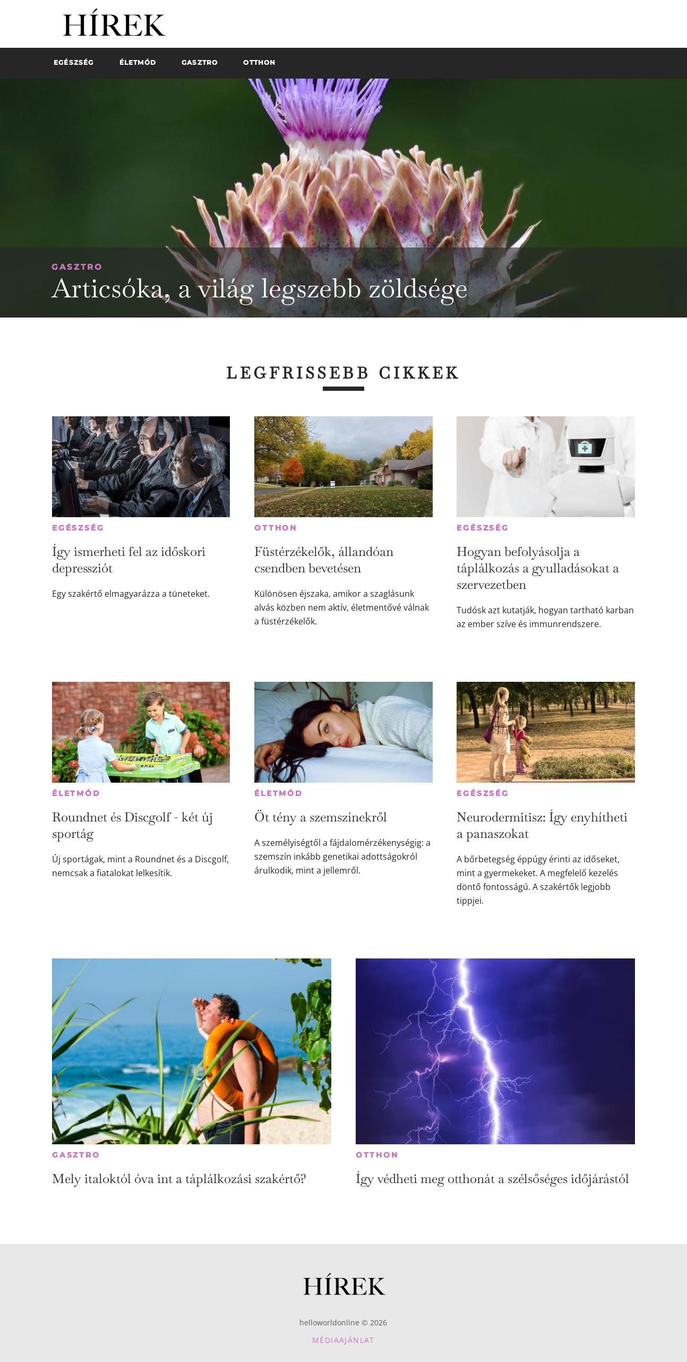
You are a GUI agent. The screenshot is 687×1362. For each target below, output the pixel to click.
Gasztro (77, 267)
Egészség (78, 528)
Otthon (275, 528)
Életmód (76, 793)
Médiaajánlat (343, 1340)
